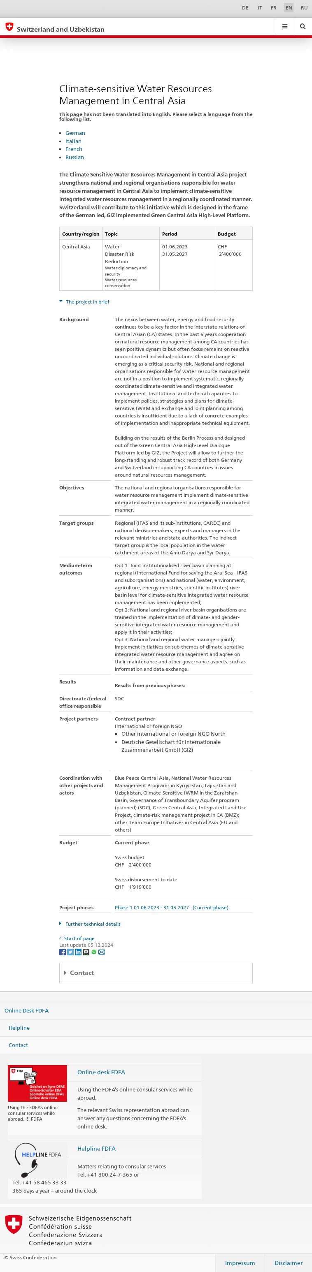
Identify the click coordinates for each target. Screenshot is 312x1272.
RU (304, 8)
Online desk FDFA (101, 1071)
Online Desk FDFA (27, 1010)
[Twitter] (71, 951)
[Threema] (87, 951)
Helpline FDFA (96, 1148)
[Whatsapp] (94, 951)
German (75, 133)
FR (274, 8)
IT (260, 8)
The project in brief (87, 302)
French (73, 149)
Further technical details (92, 924)
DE (245, 8)
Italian (73, 141)
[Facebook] (63, 951)
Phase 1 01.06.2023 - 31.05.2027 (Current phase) (171, 907)
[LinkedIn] (79, 951)
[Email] (101, 951)
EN (289, 8)
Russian (74, 157)
